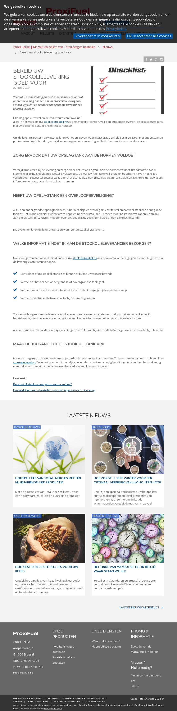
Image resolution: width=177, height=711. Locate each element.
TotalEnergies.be (97, 700)
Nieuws (108, 45)
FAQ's (135, 685)
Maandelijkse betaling (106, 645)
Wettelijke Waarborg (68, 700)
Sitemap (17, 700)
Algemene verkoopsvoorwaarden (85, 697)
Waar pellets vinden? (106, 640)
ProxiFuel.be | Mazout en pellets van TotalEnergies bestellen (54, 45)
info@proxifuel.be (27, 672)
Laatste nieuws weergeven (141, 606)
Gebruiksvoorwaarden (27, 697)
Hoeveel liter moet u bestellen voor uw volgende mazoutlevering (54, 389)
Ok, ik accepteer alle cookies (149, 36)
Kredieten (53, 697)
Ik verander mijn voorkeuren (97, 36)
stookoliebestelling (56, 120)
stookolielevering (24, 361)
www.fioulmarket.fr (53, 707)
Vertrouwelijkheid (38, 700)
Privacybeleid (116, 28)
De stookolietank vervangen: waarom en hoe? (42, 383)
